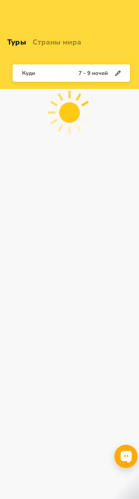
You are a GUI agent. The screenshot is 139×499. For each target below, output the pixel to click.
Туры (16, 42)
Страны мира (57, 42)
